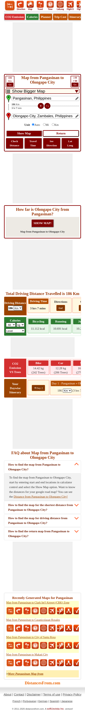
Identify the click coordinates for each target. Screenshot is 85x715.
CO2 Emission (14, 17)
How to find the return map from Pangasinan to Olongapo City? (38, 534)
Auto (37, 124)
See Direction (51, 143)
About (7, 694)
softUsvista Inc (55, 708)
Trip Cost (60, 17)
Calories (32, 17)
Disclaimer (34, 694)
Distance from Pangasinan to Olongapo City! (41, 496)
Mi (47, 124)
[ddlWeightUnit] (20, 325)
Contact (19, 694)
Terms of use (51, 694)
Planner (46, 17)
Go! (61, 308)
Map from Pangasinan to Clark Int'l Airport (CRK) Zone (37, 602)
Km (10, 81)
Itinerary (75, 17)
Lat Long (70, 143)
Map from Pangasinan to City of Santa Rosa (31, 637)
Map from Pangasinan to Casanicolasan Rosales (33, 619)
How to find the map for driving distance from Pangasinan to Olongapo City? (37, 521)
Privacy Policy (72, 694)
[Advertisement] (43, 47)
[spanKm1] (67, 391)
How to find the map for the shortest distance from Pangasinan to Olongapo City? (40, 507)
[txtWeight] (11, 325)
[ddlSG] (15, 331)
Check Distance (14, 143)
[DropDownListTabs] (42, 91)
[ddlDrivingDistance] (18, 308)
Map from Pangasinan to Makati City (27, 654)
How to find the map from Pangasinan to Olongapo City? (34, 467)
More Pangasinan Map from (25, 673)
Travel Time (33, 143)
